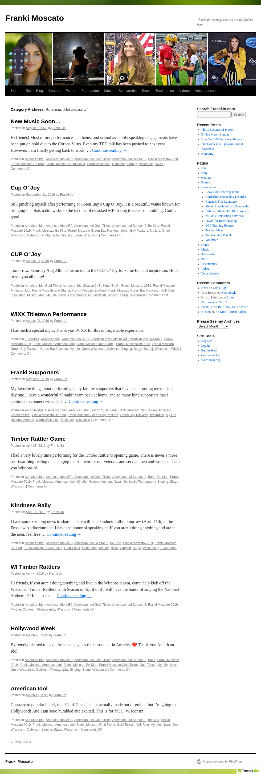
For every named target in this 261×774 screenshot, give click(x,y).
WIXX (159, 164)
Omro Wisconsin (98, 164)
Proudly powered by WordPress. (222, 761)
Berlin (115, 286)
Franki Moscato (34, 18)
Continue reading (109, 150)
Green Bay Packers (134, 230)
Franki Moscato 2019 (136, 286)
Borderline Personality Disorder (225, 197)
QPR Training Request (219, 225)
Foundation (90, 91)
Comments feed (211, 355)
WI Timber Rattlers (35, 567)
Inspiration (18, 295)
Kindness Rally (31, 505)
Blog (39, 91)
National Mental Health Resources (227, 211)
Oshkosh (118, 164)
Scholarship (128, 91)
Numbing (207, 153)
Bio (28, 91)
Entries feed (209, 350)
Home (16, 91)
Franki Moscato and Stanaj (51, 290)
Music (108, 91)
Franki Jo (59, 128)
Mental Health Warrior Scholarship (227, 206)
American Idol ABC (59, 159)
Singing (132, 164)
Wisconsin (146, 164)
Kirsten (206, 312)
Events (71, 91)
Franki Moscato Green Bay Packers (93, 230)
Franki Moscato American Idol (53, 344)
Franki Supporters (35, 372)
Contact (54, 91)
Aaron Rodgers (35, 410)
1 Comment (168, 548)
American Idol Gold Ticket (92, 159)
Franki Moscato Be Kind (27, 164)
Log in (205, 345)
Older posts (21, 742)
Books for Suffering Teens (222, 192)
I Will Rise (167, 290)
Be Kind (153, 226)
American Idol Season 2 (129, 159)
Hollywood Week (33, 628)
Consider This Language (221, 201)
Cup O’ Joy (25, 188)
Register (206, 341)
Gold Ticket (72, 548)
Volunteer (211, 240)
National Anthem (22, 420)
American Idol (34, 159)
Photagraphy (50, 235)
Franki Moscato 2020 (163, 159)
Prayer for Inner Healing (221, 221)
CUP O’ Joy (26, 254)
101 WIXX (32, 339)
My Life (155, 230)
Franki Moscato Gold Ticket (65, 164)
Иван (204, 288)
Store (146, 91)
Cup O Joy (220, 288)
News (62, 295)
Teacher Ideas (214, 230)
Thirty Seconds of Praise (217, 130)
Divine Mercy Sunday (215, 134)
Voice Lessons (206, 91)
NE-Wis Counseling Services (224, 216)
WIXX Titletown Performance (49, 314)
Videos (184, 91)
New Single (228, 292)
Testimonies (165, 91)
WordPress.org (210, 360)
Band (152, 477)
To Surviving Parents (218, 235)
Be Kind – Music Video (233, 307)
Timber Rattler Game (38, 439)
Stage (78, 235)
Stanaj (148, 349)
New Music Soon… (36, 121)
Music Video (35, 295)
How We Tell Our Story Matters (221, 139)
